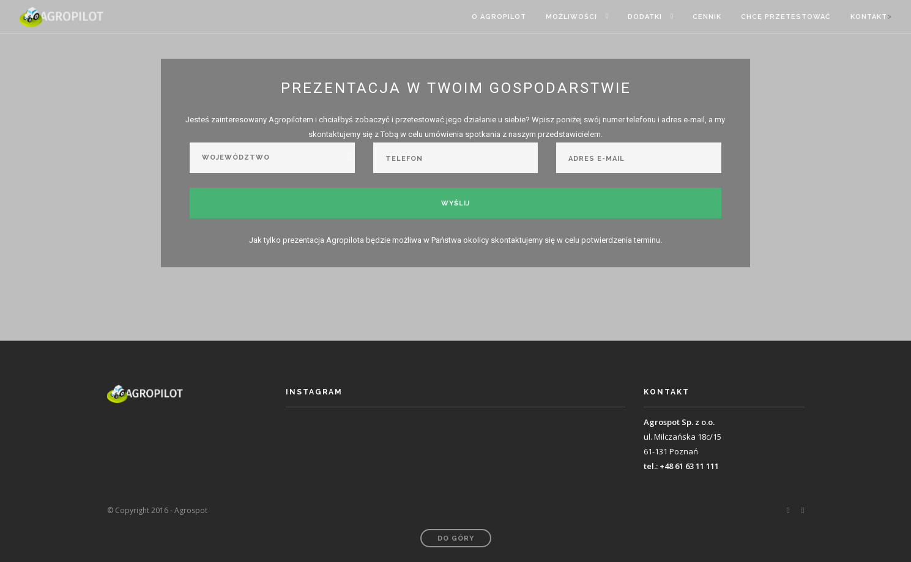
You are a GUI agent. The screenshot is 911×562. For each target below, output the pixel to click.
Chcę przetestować (786, 17)
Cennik (707, 17)
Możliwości (571, 17)
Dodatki (645, 17)
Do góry (455, 538)
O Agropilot (499, 17)
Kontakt (868, 17)
